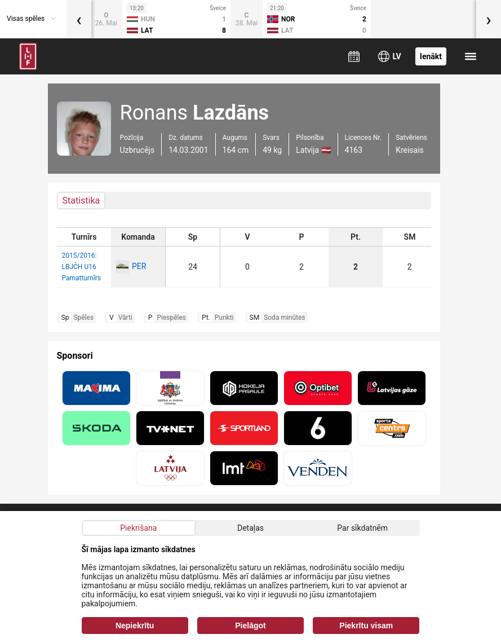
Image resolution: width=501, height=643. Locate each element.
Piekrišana (138, 527)
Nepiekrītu (135, 625)
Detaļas (250, 527)
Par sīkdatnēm (362, 527)
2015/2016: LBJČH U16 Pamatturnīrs (81, 267)
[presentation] (78, 19)
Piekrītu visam (366, 625)
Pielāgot (250, 625)
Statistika (81, 200)
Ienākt (431, 56)
